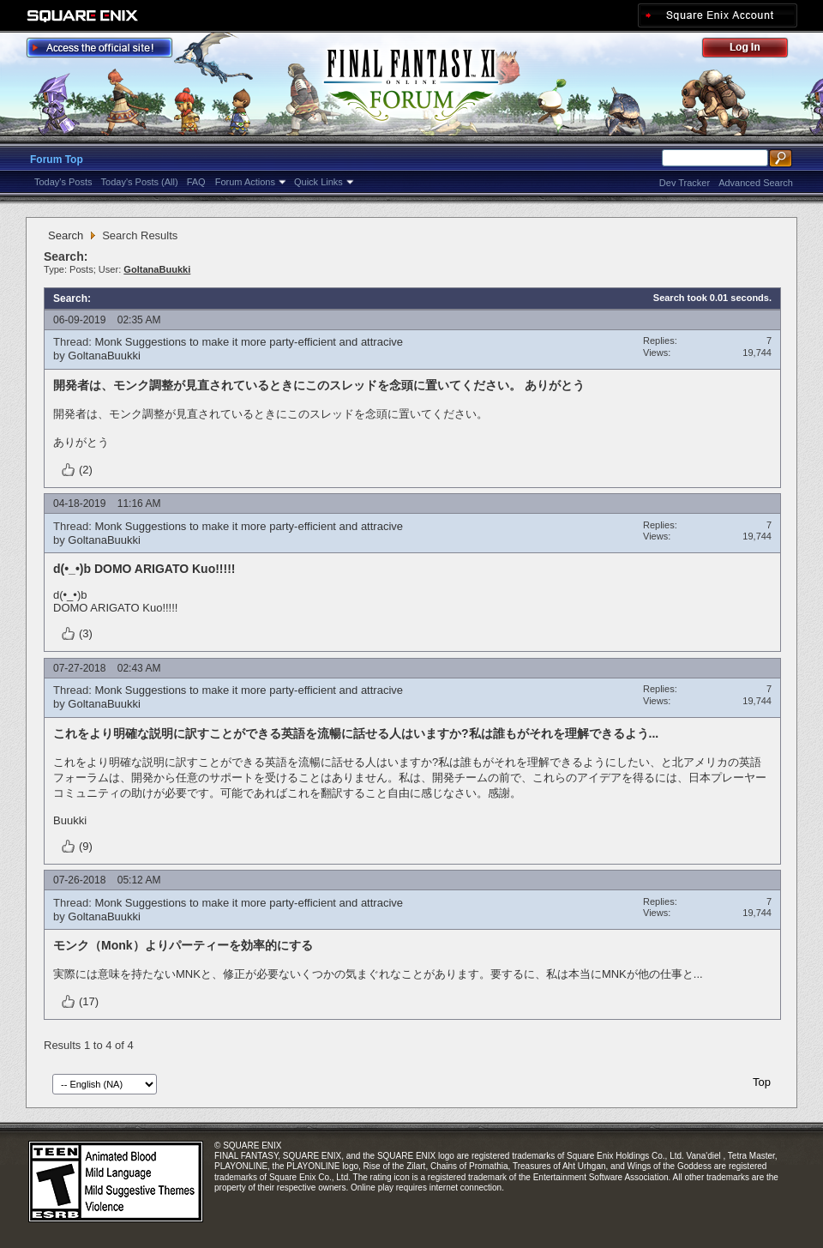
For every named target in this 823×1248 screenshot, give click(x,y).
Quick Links (318, 182)
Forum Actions (245, 182)
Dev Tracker (684, 183)
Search (65, 235)
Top (762, 1082)
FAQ (196, 182)
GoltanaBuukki (104, 355)
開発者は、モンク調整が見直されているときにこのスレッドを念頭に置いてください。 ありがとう (319, 385)
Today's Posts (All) (139, 182)
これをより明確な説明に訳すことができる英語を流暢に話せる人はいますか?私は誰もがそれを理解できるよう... (355, 733)
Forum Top (56, 160)
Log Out (753, 50)
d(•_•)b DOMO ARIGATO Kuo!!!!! (144, 569)
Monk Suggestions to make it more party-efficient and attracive (248, 341)
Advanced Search (755, 183)
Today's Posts (63, 182)
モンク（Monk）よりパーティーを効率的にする (183, 945)
